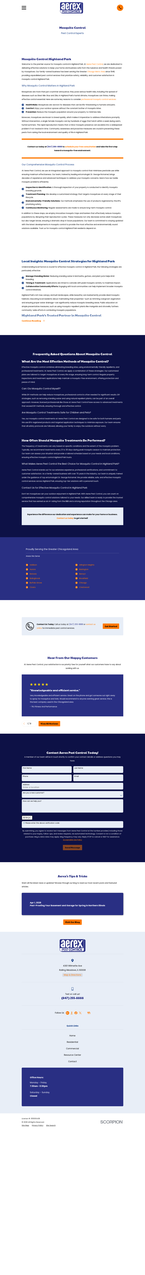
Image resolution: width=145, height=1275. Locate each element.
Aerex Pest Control (94, 64)
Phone (25, 776)
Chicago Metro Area (96, 71)
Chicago (83, 582)
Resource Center (72, 1055)
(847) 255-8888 (76, 624)
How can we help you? (32, 801)
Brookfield (83, 578)
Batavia (33, 574)
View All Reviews (49, 723)
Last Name (78, 768)
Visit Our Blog (72, 922)
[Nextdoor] (88, 1012)
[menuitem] (25, 1125)
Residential (72, 1042)
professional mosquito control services (98, 99)
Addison (33, 565)
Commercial (72, 1048)
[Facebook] (76, 1012)
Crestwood (84, 587)
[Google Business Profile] (67, 1012)
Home (72, 1035)
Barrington (83, 569)
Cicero (33, 587)
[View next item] (34, 724)
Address (26, 785)
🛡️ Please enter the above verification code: (41, 823)
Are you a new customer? (33, 793)
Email (76, 776)
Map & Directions (72, 974)
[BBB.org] (71, 1012)
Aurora (33, 569)
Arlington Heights (86, 565)
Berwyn (82, 574)
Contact (72, 1061)
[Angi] (84, 1012)
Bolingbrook (35, 578)
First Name (27, 768)
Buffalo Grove (36, 582)
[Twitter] (80, 1012)
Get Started (111, 626)
